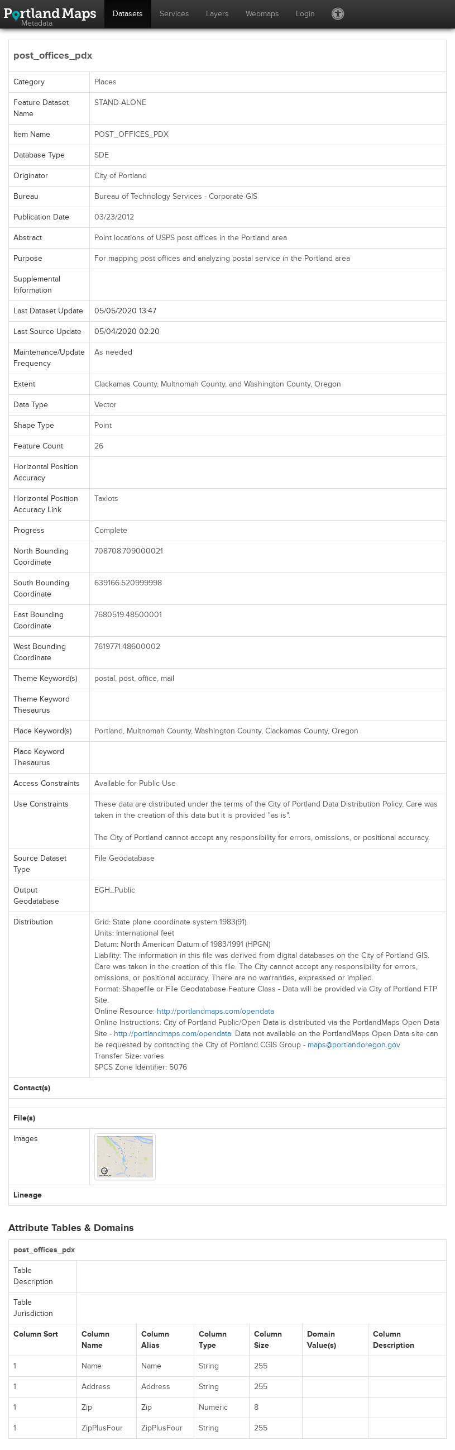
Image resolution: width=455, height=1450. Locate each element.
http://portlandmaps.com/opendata (215, 1011)
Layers (217, 13)
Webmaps (262, 13)
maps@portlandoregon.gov (354, 1045)
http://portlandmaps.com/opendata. (173, 1033)
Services (174, 13)
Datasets (128, 13)
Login (305, 13)
